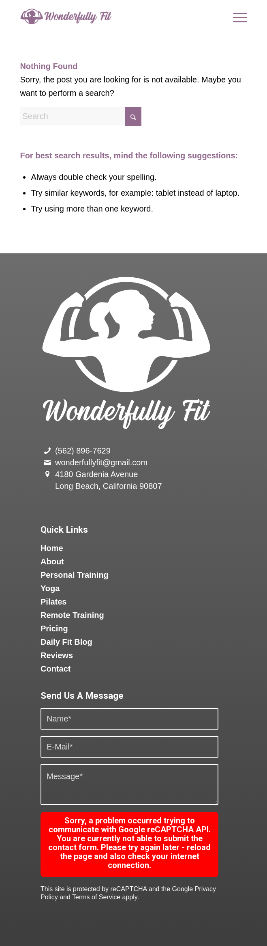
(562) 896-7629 (83, 450)
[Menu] (236, 16)
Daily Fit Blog (66, 641)
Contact (55, 668)
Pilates (53, 601)
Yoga (50, 588)
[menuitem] (236, 16)
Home (52, 548)
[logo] (110, 16)
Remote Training (72, 615)
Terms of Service (96, 897)
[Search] (80, 116)
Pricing (54, 628)
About (52, 561)
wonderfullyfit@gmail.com (101, 462)
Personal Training (75, 574)
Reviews (57, 655)
